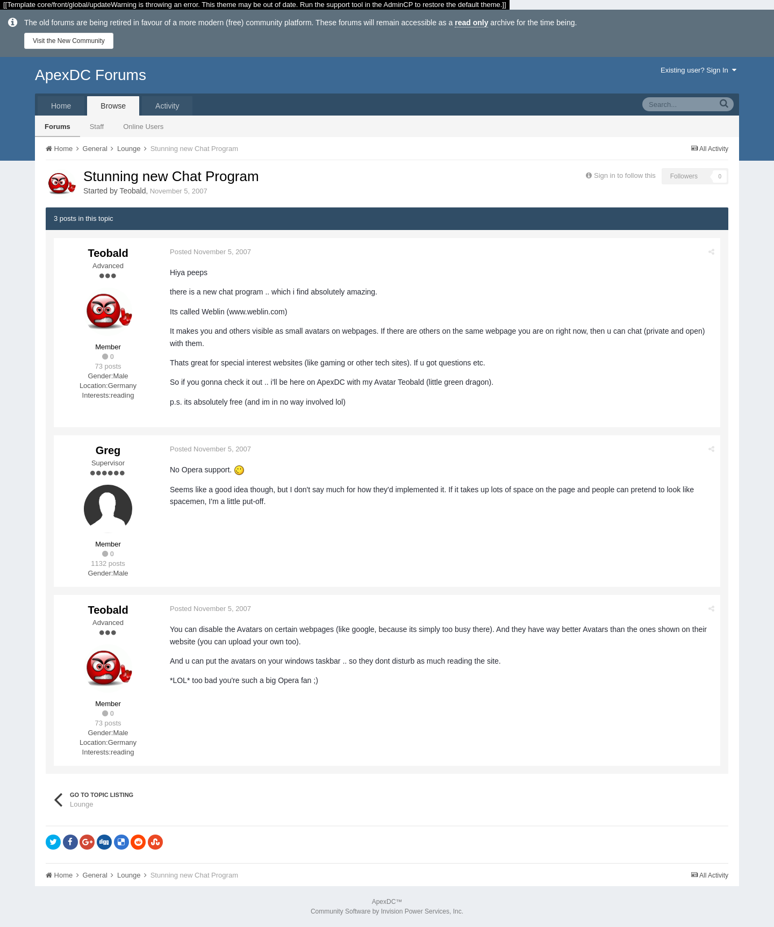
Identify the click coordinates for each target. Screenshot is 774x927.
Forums (57, 127)
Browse (113, 106)
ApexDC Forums (90, 75)
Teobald (132, 190)
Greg (108, 450)
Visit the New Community (69, 41)
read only (471, 22)
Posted (210, 252)
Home (61, 106)
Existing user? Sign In (698, 70)
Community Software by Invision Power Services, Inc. (387, 911)
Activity (167, 106)
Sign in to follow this (625, 175)
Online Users (143, 127)
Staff (97, 127)
